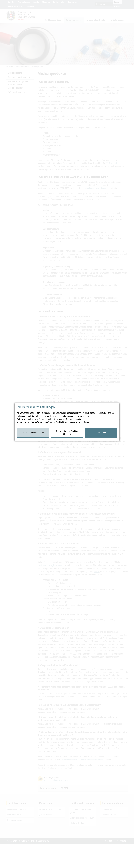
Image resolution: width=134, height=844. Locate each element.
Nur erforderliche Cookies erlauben (67, 432)
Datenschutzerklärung (75, 419)
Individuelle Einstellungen (33, 432)
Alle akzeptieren (101, 432)
